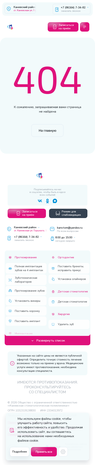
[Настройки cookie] (63, 451)
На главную (47, 130)
